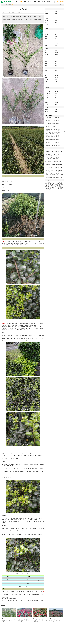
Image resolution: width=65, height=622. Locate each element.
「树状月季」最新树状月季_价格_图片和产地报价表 (53, 126)
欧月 (55, 61)
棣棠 (46, 41)
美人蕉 (56, 66)
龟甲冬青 (6, 180)
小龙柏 (56, 43)
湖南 (53, 184)
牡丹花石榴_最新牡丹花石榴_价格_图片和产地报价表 (53, 133)
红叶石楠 (56, 23)
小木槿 (46, 61)
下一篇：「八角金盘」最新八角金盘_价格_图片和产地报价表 (33, 601)
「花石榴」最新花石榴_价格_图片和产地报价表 (52, 132)
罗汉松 (62, 185)
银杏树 (46, 185)
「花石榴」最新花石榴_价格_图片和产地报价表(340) (53, 167)
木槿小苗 (56, 100)
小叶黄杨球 (56, 82)
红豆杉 (46, 34)
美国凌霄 (56, 112)
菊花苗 (56, 57)
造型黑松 (56, 71)
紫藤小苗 (46, 100)
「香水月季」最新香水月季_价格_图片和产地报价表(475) (54, 158)
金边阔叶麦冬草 (57, 55)
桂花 (55, 39)
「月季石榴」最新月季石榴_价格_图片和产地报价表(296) (54, 174)
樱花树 (59, 183)
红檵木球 (46, 75)
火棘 (46, 23)
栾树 (48, 184)
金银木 (46, 45)
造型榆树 (46, 73)
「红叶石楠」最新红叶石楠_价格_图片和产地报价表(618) (54, 152)
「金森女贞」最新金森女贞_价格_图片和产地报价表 (53, 123)
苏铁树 (46, 12)
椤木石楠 (56, 73)
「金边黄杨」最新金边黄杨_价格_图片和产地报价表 (53, 145)
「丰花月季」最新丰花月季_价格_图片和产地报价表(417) (54, 161)
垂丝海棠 (38, 594)
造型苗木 (47, 69)
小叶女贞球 (56, 86)
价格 (51, 183)
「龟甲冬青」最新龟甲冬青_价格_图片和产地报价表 (53, 130)
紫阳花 (56, 59)
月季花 (56, 12)
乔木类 (47, 30)
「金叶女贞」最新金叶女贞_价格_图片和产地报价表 (53, 143)
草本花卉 (47, 49)
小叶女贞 (53, 185)
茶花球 (46, 82)
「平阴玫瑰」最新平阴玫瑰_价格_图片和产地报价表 (53, 142)
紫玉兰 (51, 184)
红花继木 (56, 18)
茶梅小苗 (56, 96)
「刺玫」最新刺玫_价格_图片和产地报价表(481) (52, 155)
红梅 (59, 185)
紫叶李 (62, 186)
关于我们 (48, 2)
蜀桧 (50, 185)
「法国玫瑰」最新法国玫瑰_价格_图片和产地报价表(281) (54, 177)
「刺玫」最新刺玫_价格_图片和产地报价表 (52, 129)
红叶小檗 (56, 41)
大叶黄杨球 (46, 84)
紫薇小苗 (56, 98)
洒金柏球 (56, 75)
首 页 (16, 2)
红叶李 (46, 184)
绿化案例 (29, 2)
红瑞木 (46, 43)
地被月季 (46, 16)
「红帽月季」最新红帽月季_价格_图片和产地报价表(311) (54, 171)
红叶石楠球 (46, 80)
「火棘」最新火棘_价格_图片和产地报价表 (52, 127)
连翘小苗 (46, 102)
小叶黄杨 (58, 186)
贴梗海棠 (55, 186)
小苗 (46, 183)
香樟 (46, 39)
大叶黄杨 (46, 25)
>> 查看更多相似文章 (5, 598)
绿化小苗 (47, 88)
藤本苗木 (47, 108)
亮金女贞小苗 (47, 91)
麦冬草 (46, 64)
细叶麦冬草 (46, 55)
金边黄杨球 (56, 84)
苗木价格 (24, 2)
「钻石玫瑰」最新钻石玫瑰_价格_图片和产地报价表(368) (54, 164)
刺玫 (46, 18)
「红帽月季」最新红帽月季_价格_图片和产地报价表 (53, 136)
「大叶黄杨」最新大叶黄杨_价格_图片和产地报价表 (53, 146)
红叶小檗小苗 (57, 102)
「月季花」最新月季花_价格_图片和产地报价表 (52, 139)
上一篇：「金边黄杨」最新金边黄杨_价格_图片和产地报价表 (12, 601)
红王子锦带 (56, 45)
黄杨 (48, 185)
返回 (61, 5)
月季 (55, 184)
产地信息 (43, 2)
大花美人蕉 (46, 66)
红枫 (55, 32)
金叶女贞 (56, 25)
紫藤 (48, 186)
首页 (6, 5)
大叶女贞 (58, 184)
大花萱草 (46, 57)
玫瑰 (46, 186)
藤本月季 (46, 112)
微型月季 (56, 14)
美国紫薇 (56, 34)
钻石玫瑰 (46, 27)
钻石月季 (56, 27)
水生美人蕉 (56, 53)
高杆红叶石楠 (51, 186)
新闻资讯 (34, 2)
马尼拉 (46, 53)
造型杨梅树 (46, 71)
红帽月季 (46, 14)
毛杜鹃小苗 (46, 96)
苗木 (53, 183)
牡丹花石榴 (56, 16)
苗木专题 (38, 2)
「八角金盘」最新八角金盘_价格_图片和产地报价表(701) (54, 151)
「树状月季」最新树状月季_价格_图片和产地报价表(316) (54, 170)
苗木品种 (20, 2)
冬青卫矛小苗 (47, 98)
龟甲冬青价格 (14, 599)
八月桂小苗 (56, 91)
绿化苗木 (56, 185)
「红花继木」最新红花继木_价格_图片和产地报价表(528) (54, 154)
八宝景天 (46, 59)
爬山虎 (46, 114)
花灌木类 (12, 5)
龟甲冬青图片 (10, 599)
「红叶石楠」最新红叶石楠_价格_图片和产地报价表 (53, 120)
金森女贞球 (46, 86)
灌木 (7, 186)
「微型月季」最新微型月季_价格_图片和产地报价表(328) (54, 168)
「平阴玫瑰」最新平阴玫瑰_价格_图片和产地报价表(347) (54, 165)
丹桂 (46, 32)
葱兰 (55, 64)
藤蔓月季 (46, 110)
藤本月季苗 (56, 110)
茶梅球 (56, 80)
